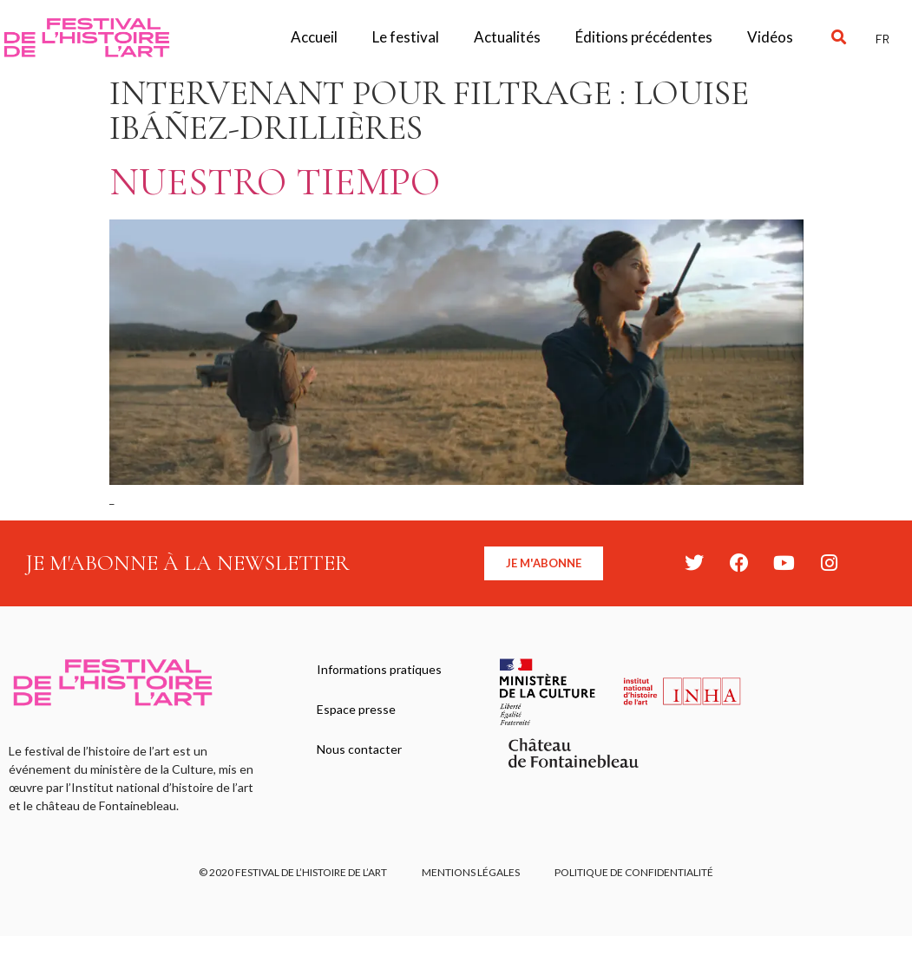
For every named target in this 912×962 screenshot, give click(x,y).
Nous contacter (359, 749)
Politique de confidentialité (633, 872)
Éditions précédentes (643, 37)
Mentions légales (471, 872)
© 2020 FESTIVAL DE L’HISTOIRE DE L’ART (293, 872)
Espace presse (356, 709)
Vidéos (770, 37)
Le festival (405, 37)
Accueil (314, 37)
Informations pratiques (379, 669)
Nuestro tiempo (274, 182)
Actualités (507, 37)
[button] (839, 38)
